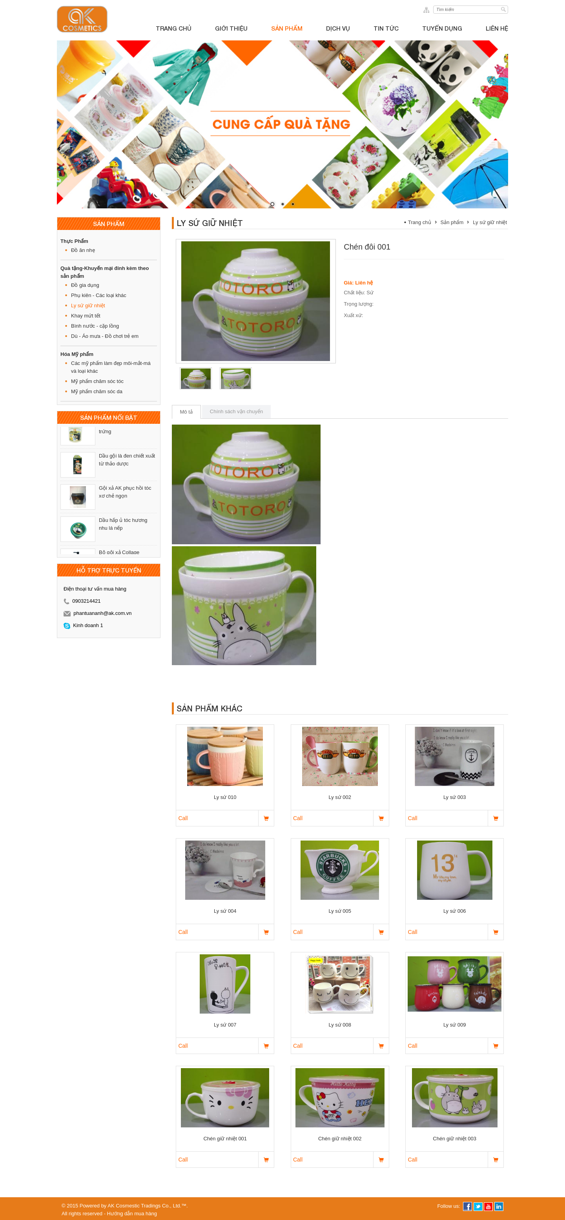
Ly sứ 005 (339, 911)
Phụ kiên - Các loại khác (98, 295)
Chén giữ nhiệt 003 (454, 1139)
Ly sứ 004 (225, 911)
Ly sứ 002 (339, 797)
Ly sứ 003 (454, 797)
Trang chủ (419, 222)
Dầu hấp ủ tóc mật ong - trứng (126, 434)
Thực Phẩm (74, 241)
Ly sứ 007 (225, 1025)
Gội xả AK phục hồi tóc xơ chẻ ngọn (125, 499)
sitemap (427, 9)
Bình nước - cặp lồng (95, 326)
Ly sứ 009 (454, 1025)
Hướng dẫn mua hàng (132, 1213)
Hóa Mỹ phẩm (76, 354)
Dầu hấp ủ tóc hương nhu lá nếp (123, 531)
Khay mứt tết (85, 316)
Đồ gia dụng (85, 285)
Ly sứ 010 (225, 797)
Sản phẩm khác (209, 708)
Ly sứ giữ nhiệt (88, 305)
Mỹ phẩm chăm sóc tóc (97, 381)
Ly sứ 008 (339, 1025)
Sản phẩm (452, 222)
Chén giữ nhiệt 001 (225, 1139)
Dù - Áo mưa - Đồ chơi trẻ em (105, 336)
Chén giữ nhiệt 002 (340, 1139)
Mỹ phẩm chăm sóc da (96, 391)
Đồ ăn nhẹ (83, 250)
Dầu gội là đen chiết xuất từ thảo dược (127, 467)
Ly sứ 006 (454, 911)
